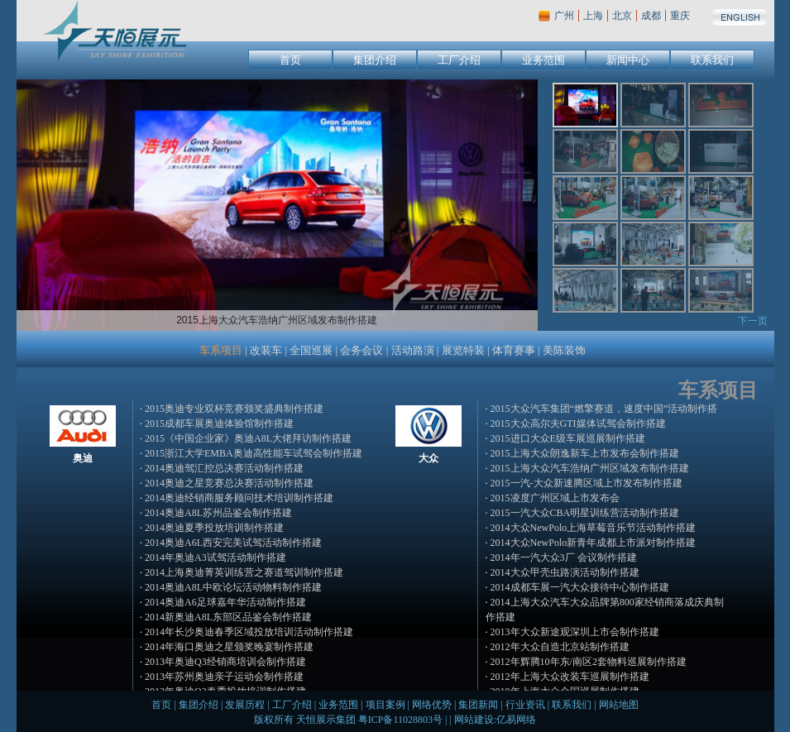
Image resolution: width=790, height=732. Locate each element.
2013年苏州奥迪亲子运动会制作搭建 (224, 676)
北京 (622, 16)
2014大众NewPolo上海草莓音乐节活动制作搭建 (594, 527)
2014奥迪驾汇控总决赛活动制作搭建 (224, 468)
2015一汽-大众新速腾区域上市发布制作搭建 (586, 483)
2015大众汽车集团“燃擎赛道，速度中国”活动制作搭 (604, 408)
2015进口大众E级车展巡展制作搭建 (568, 438)
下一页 (753, 321)
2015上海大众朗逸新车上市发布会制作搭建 (585, 453)
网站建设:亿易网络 (495, 719)
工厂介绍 (459, 60)
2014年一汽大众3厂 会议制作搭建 (564, 557)
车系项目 (220, 350)
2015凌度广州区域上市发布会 (555, 498)
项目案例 (385, 704)
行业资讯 (525, 704)
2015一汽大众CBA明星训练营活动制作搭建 (585, 513)
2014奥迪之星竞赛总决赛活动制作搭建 (229, 483)
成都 (651, 16)
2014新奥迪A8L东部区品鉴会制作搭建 (228, 617)
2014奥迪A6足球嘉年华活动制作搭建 (225, 602)
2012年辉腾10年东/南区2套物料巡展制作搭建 (589, 661)
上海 (593, 16)
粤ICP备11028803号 (400, 719)
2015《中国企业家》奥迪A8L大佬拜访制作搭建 (248, 438)
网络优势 (432, 704)
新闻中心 (627, 60)
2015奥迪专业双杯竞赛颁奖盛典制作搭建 (234, 408)
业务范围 (543, 60)
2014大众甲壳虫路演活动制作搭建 (565, 572)
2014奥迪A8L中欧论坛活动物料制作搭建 (233, 587)
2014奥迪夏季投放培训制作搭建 (214, 527)
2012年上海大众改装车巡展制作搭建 (570, 676)
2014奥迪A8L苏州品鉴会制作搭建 (218, 513)
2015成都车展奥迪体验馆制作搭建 (219, 423)
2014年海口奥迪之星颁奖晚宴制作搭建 (229, 647)
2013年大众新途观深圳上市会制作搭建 (575, 632)
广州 (564, 16)
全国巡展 (311, 350)
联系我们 (712, 60)
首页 (290, 60)
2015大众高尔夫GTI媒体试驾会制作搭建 (578, 423)
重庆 (680, 16)
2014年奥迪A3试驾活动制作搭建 (215, 557)
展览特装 (463, 350)
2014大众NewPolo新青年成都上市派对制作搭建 (594, 542)
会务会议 (361, 350)
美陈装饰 (564, 350)
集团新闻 (478, 704)
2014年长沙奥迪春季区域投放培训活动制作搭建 (249, 632)
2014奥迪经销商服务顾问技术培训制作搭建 (239, 498)
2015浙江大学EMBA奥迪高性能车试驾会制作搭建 (253, 453)
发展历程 (245, 704)
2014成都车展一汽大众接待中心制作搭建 (580, 587)
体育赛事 (513, 350)
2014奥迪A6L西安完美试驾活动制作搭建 (233, 542)
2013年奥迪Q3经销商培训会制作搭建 (225, 661)
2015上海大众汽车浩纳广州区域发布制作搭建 (590, 468)
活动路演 (412, 350)
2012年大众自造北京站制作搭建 (560, 647)
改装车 (266, 350)
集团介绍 (374, 60)
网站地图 (619, 704)
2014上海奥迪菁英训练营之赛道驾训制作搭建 (244, 572)
